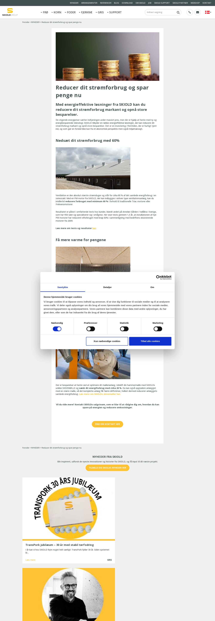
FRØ (44, 12)
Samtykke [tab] (62, 287)
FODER (70, 12)
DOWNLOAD (127, 3)
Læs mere (30, 540)
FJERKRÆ (85, 12)
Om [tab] (152, 287)
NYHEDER (74, 3)
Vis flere (107, 551)
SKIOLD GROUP (47, 614)
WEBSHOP (195, 3)
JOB (149, 3)
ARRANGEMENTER (89, 3)
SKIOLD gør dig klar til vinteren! (98, 588)
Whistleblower (29, 601)
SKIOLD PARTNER (180, 3)
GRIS (100, 12)
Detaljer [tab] (107, 287)
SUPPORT (114, 12)
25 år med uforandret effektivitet (99, 596)
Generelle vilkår (50, 597)
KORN (56, 12)
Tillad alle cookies (150, 341)
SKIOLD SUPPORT (162, 3)
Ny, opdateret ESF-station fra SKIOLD (101, 592)
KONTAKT (207, 3)
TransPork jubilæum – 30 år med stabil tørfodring (102, 578)
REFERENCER (105, 3)
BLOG (116, 3)
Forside (25, 22)
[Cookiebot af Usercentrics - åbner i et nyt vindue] (158, 277)
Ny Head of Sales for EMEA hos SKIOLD (102, 584)
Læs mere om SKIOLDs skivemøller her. (100, 394)
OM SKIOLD (140, 3)
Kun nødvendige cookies (107, 341)
